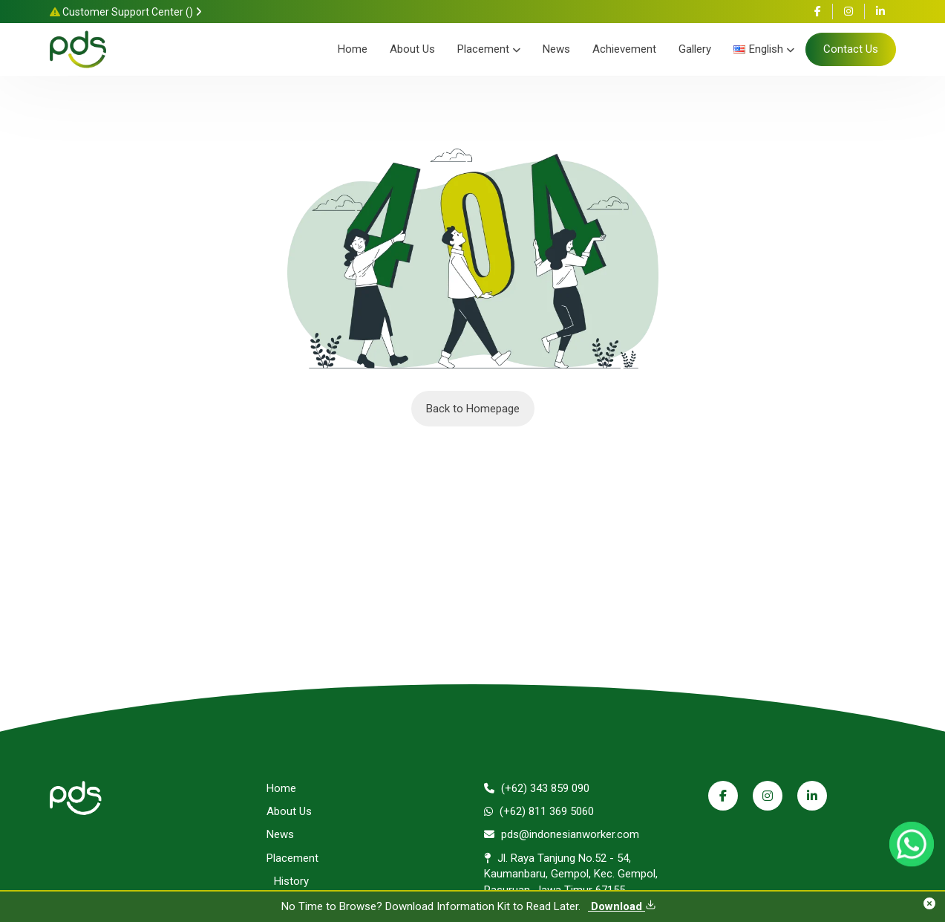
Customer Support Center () (126, 12)
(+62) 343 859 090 (536, 788)
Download (622, 906)
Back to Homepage (473, 408)
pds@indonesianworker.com (561, 834)
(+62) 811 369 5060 (539, 811)
